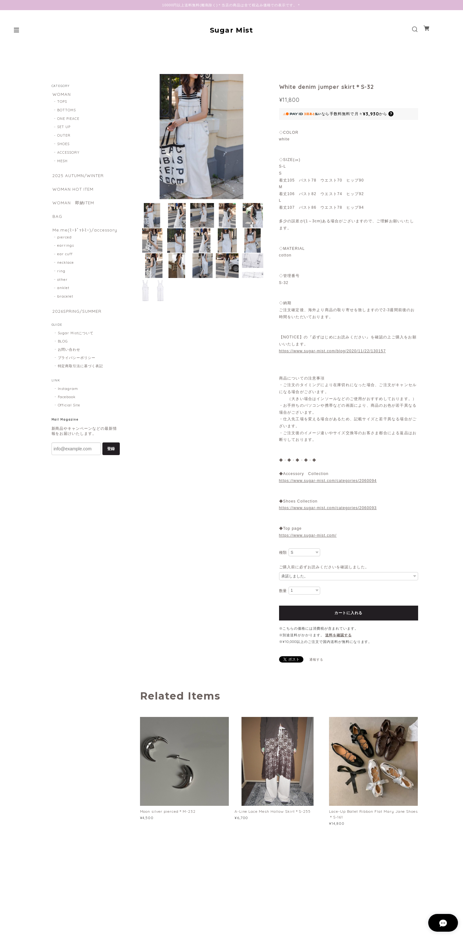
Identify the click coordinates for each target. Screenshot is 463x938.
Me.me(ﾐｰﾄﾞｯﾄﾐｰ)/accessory (85, 236)
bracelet (65, 304)
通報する (316, 659)
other (62, 287)
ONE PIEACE (68, 120)
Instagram (68, 397)
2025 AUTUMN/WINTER (79, 177)
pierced (64, 244)
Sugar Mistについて (76, 341)
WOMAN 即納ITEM (74, 206)
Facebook (67, 405)
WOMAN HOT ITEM (73, 191)
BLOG (63, 350)
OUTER (63, 136)
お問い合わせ (69, 358)
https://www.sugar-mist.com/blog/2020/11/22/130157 (332, 351)
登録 (111, 457)
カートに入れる (348, 613)
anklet (63, 295)
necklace (65, 270)
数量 (283, 591)
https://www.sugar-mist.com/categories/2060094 (328, 480)
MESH (62, 162)
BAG (56, 221)
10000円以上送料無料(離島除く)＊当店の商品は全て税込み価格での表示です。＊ (231, 5)
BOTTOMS (66, 111)
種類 (283, 552)
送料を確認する (338, 635)
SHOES (63, 145)
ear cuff (65, 261)
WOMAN (61, 94)
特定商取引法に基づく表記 (80, 374)
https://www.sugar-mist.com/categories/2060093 (328, 508)
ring (61, 278)
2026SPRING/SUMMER (77, 319)
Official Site (69, 413)
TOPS (62, 103)
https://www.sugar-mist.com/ (308, 535)
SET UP (63, 128)
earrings (65, 253)
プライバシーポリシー (77, 366)
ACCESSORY (68, 153)
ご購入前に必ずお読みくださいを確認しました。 (324, 567)
